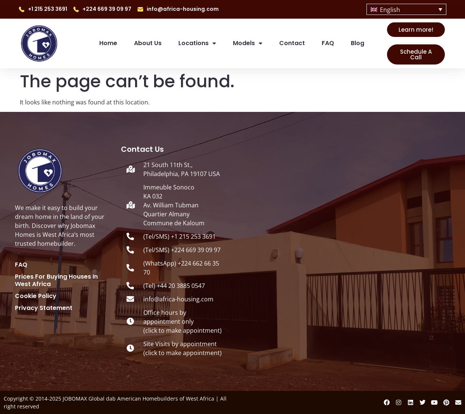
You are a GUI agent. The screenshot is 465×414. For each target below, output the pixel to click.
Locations (197, 43)
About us (148, 43)
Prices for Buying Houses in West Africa (56, 280)
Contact (292, 43)
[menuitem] (406, 9)
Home (108, 43)
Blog (357, 43)
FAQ (328, 43)
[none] (406, 9)
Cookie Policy (35, 296)
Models (247, 43)
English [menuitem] (390, 10)
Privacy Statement (43, 308)
